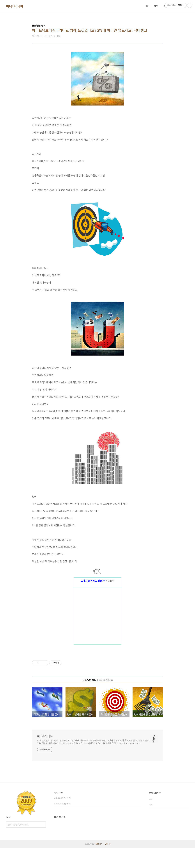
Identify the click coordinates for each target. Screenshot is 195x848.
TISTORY (98, 844)
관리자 (107, 844)
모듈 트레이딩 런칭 (62, 797)
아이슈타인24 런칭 (62, 803)
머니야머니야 (14, 6)
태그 (156, 6)
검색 (43, 824)
